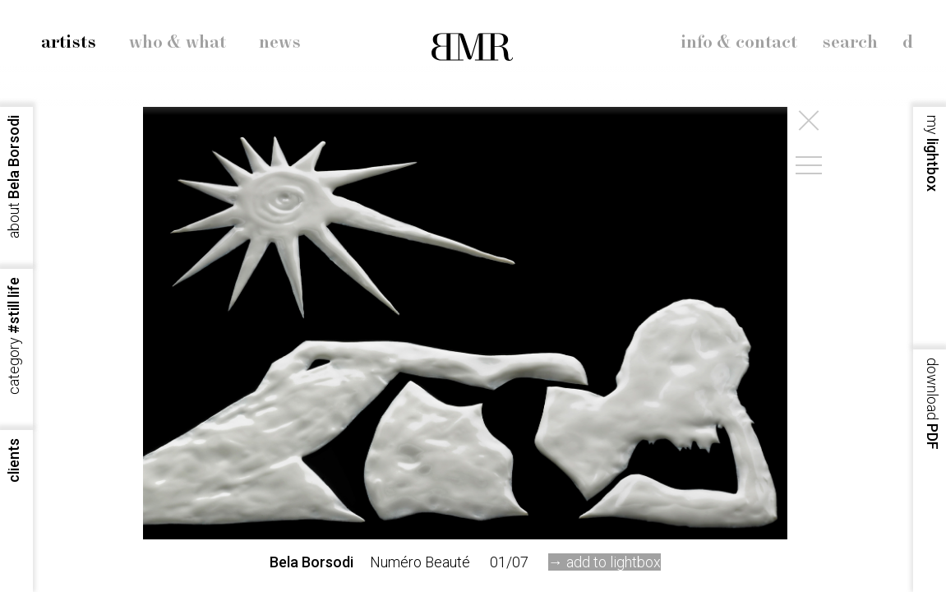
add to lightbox (613, 562)
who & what (177, 42)
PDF (932, 404)
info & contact (739, 42)
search (850, 42)
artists (68, 42)
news (280, 42)
